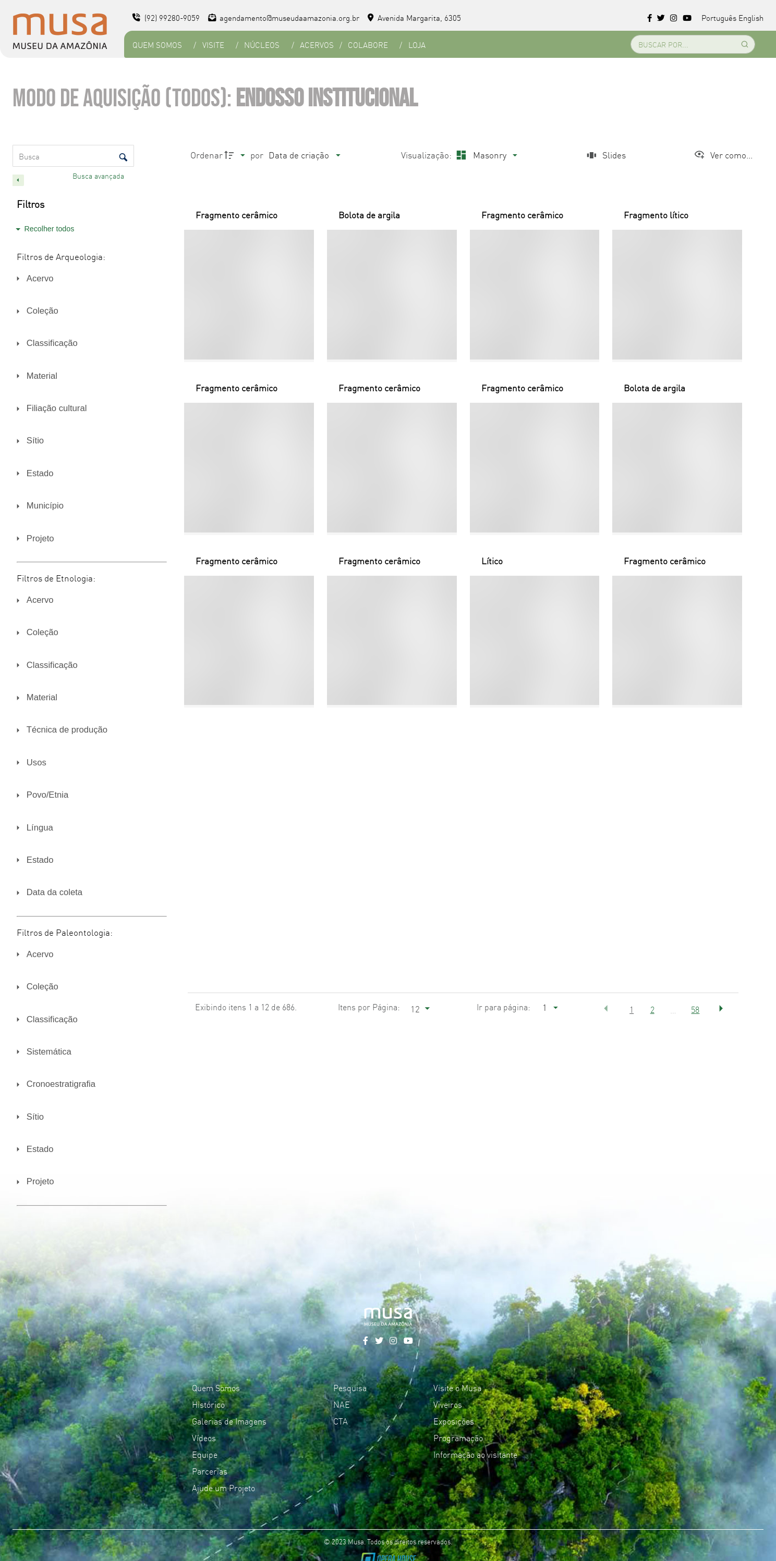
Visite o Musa (457, 1387)
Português (718, 17)
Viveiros (447, 1404)
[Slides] (605, 155)
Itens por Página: (369, 1006)
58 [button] (695, 1009)
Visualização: (427, 154)
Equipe (204, 1454)
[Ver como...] (723, 155)
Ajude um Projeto (223, 1487)
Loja (417, 44)
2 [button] (652, 1009)
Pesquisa (350, 1387)
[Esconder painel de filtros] (18, 180)
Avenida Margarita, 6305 (414, 17)
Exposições (453, 1421)
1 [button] (631, 1009)
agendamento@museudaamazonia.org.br (284, 17)
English (750, 17)
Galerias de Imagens (229, 1421)
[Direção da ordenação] (236, 155)
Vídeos (204, 1437)
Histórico (208, 1404)
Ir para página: (503, 1006)
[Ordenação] (304, 155)
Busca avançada (99, 175)
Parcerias (209, 1471)
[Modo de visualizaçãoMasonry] (485, 155)
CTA (340, 1421)
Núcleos (262, 44)
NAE (341, 1404)
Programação (458, 1437)
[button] (606, 1008)
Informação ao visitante (475, 1454)
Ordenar (206, 154)
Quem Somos (157, 44)
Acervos (317, 44)
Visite (213, 44)
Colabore (368, 44)
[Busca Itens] (73, 156)
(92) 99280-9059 (166, 17)
